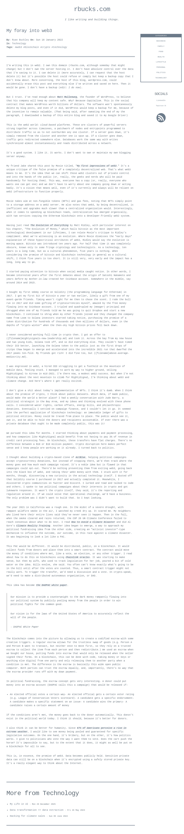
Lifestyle (161, 62)
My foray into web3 (29, 31)
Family (161, 47)
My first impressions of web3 (97, 166)
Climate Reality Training (33, 526)
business (161, 41)
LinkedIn (161, 101)
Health (161, 57)
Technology (19, 44)
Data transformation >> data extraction (37, 811)
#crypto (46, 48)
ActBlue (80, 458)
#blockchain (31, 48)
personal (161, 68)
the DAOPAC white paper (51, 586)
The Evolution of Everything (50, 226)
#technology (59, 48)
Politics (161, 73)
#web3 (19, 48)
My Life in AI (19, 805)
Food (161, 52)
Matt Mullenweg (67, 98)
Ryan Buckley (20, 40)
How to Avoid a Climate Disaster (93, 523)
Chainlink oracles (78, 558)
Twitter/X (161, 106)
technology (161, 78)
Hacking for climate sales (27, 817)
